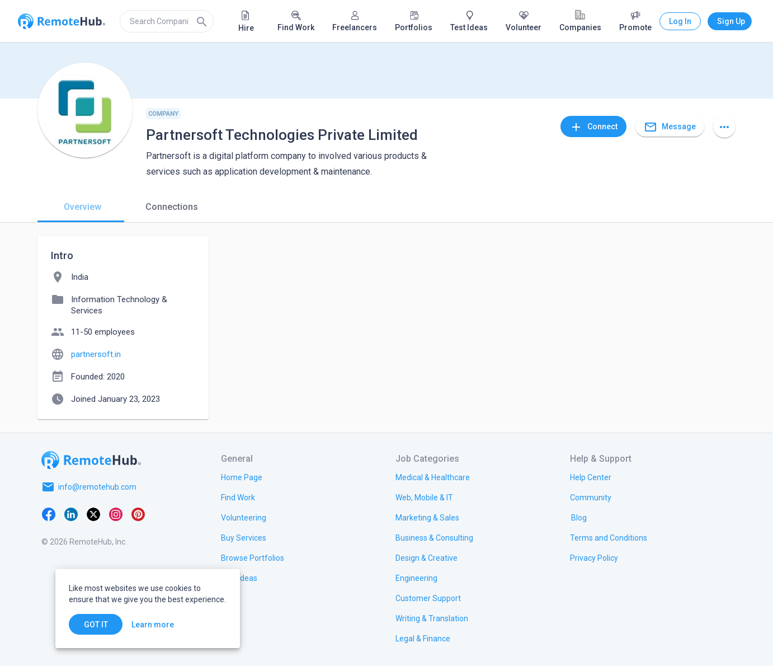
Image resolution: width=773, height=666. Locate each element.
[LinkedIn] (71, 514)
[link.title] (241, 477)
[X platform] (93, 514)
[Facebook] (48, 514)
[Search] (202, 21)
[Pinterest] (138, 514)
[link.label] (590, 477)
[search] (167, 21)
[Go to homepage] (91, 460)
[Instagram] (116, 514)
